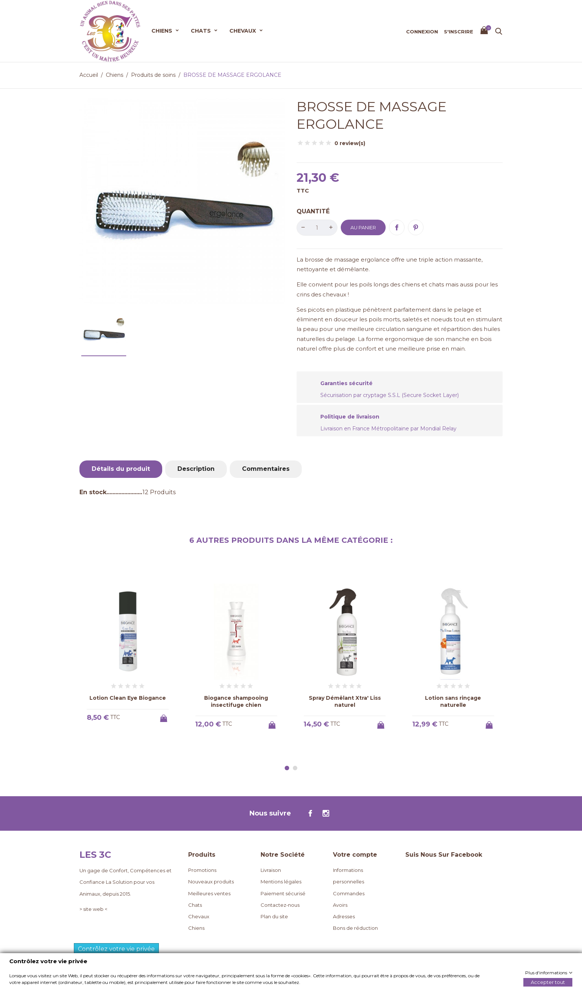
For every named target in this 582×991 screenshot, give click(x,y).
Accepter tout (548, 982)
